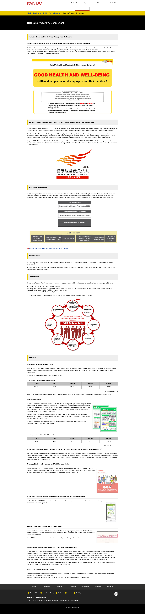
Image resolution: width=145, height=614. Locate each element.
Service (59, 587)
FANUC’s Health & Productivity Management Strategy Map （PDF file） (48, 248)
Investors (98, 587)
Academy (72, 587)
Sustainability (37, 13)
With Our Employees (54, 13)
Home (34, 587)
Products (47, 587)
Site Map (78, 593)
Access (69, 593)
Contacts (60, 593)
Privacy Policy (34, 593)
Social (45, 13)
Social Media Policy (48, 593)
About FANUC (111, 587)
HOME (29, 13)
